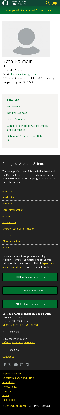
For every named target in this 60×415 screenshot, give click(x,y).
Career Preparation (12, 210)
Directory (13, 100)
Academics (8, 197)
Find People (8, 400)
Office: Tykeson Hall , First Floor (18, 342)
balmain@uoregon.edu (24, 74)
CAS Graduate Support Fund (30, 303)
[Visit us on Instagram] (21, 365)
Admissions (8, 191)
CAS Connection (11, 241)
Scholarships (9, 222)
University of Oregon (16, 406)
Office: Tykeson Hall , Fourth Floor (20, 325)
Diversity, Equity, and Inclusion (18, 228)
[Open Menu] (55, 3)
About (5, 247)
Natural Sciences (17, 113)
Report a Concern (12, 373)
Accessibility (8, 382)
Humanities (13, 107)
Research (7, 203)
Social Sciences (16, 119)
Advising (6, 216)
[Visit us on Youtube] (16, 365)
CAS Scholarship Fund (30, 290)
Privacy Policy (9, 387)
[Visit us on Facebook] (4, 365)
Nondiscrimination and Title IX (18, 378)
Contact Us (8, 356)
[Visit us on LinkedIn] (27, 365)
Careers (6, 391)
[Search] (48, 3)
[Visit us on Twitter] (10, 365)
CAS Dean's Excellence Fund (30, 276)
